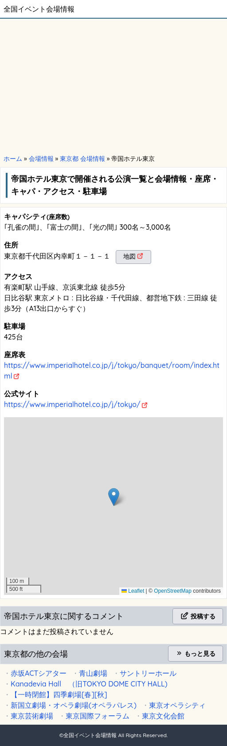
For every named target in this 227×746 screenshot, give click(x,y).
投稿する (197, 616)
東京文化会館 (163, 715)
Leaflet (132, 591)
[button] (113, 497)
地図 (129, 256)
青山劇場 (93, 673)
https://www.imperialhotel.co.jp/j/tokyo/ (72, 404)
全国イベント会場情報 (39, 8)
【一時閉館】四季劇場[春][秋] (59, 694)
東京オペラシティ (177, 705)
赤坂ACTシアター (39, 673)
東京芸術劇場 (32, 715)
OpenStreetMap (173, 591)
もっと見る (195, 654)
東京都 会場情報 (82, 159)
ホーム (13, 159)
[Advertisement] (113, 85)
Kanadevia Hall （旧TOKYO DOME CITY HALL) (89, 683)
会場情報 (41, 159)
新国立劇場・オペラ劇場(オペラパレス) (74, 705)
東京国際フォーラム (97, 715)
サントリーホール (148, 673)
